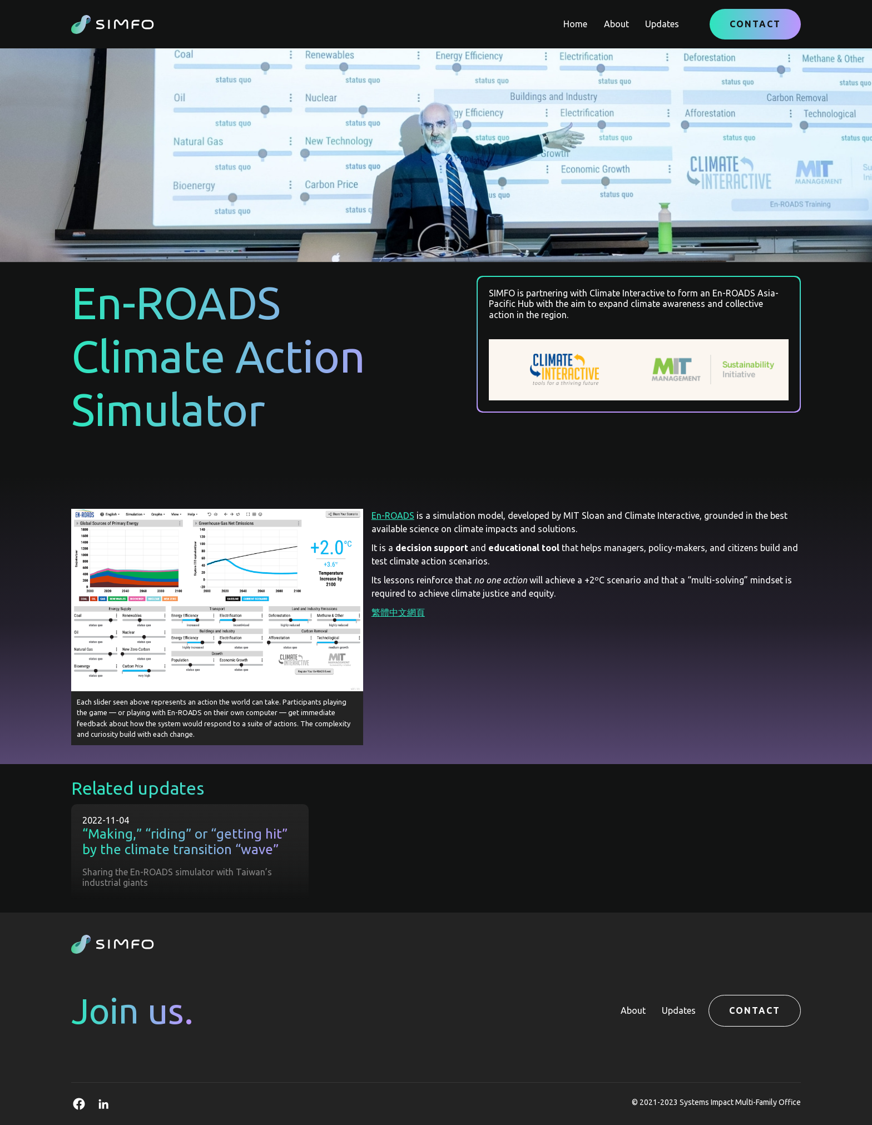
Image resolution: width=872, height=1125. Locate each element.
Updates (662, 24)
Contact (755, 24)
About (616, 24)
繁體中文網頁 (398, 612)
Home (575, 24)
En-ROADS (392, 516)
